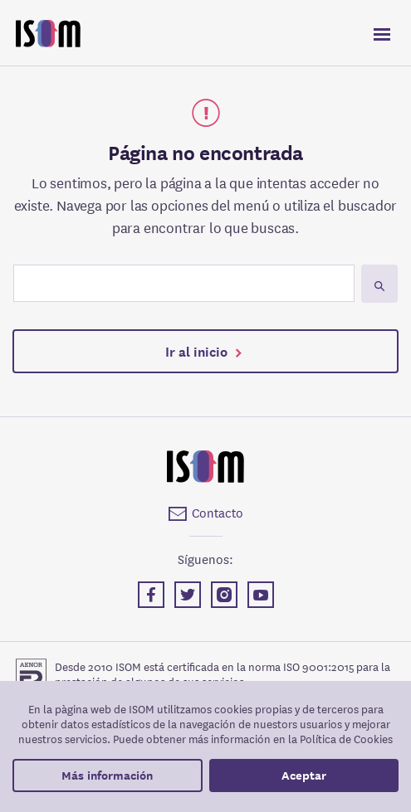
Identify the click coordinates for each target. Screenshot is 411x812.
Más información (107, 775)
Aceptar (303, 775)
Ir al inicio (196, 350)
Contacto (217, 512)
